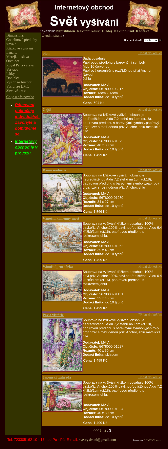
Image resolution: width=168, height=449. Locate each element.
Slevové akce (15, 91)
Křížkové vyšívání (19, 48)
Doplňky (12, 78)
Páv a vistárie (53, 315)
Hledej (107, 31)
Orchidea (13, 61)
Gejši (47, 110)
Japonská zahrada (57, 377)
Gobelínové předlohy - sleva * (22, 42)
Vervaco (12, 69)
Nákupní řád (124, 31)
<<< (96, 430)
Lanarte (11, 52)
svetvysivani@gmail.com (97, 440)
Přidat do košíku (150, 53)
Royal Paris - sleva (20, 65)
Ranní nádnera (54, 170)
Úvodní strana (52, 36)
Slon (46, 53)
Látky (10, 74)
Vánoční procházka (58, 267)
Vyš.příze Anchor (19, 82)
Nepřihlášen (65, 31)
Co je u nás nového (20, 97)
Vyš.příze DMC (17, 86)
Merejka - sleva (17, 57)
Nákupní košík (88, 31)
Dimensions (15, 36)
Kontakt (142, 31)
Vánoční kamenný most (61, 218)
